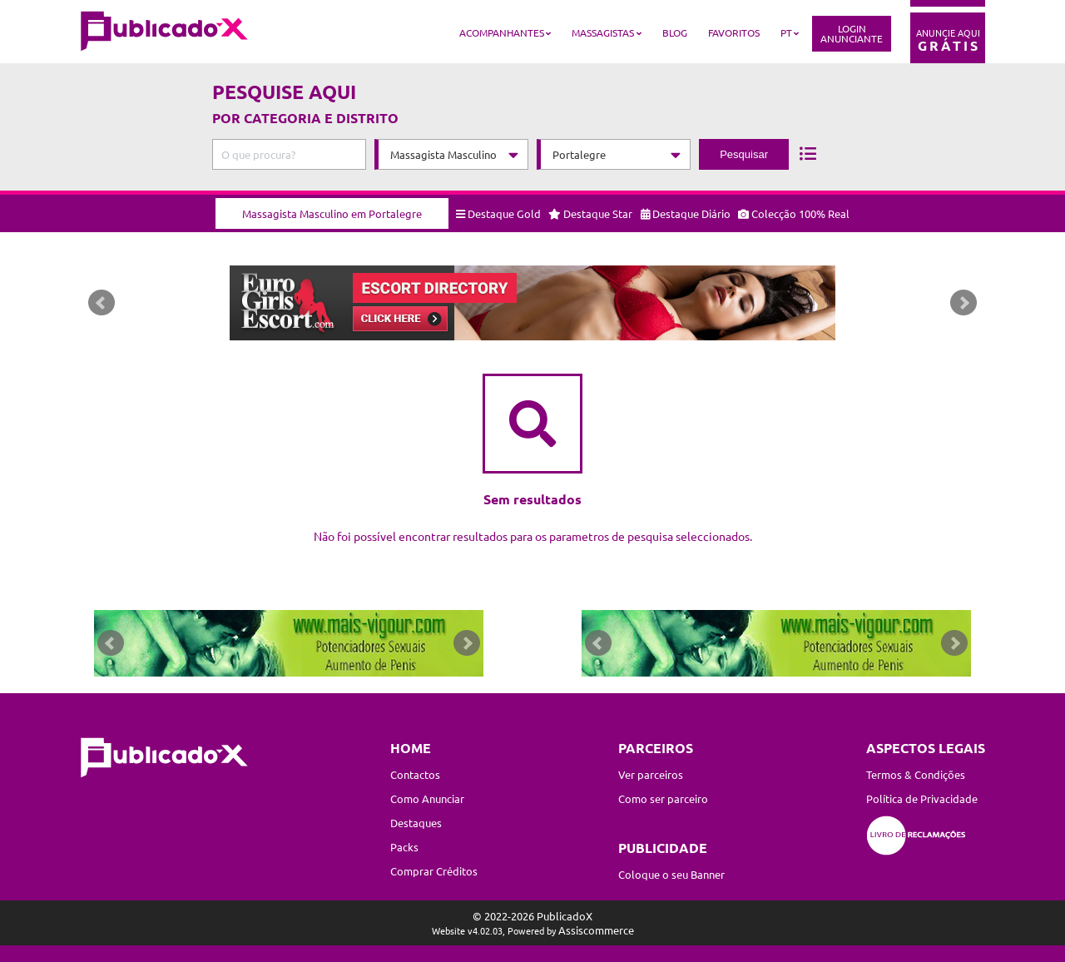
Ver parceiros (650, 774)
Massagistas (603, 32)
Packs (404, 847)
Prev (101, 303)
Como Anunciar (427, 798)
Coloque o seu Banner (671, 874)
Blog (674, 32)
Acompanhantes (501, 32)
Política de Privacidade (922, 798)
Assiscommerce (596, 930)
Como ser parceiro (663, 798)
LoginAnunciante (851, 33)
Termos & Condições (915, 774)
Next (963, 303)
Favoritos (734, 32)
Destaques (416, 823)
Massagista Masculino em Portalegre (332, 213)
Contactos (415, 774)
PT (786, 32)
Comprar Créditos (434, 871)
